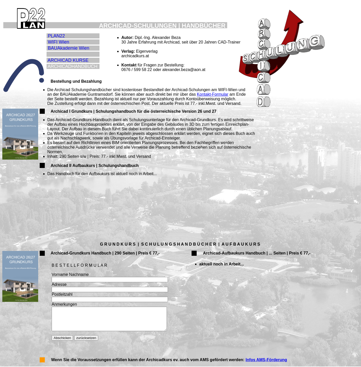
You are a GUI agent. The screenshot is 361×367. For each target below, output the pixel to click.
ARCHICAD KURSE (68, 60)
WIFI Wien (58, 42)
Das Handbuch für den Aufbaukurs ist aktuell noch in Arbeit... (102, 174)
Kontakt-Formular (212, 94)
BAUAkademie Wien (69, 48)
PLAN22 (56, 35)
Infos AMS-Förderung (266, 360)
